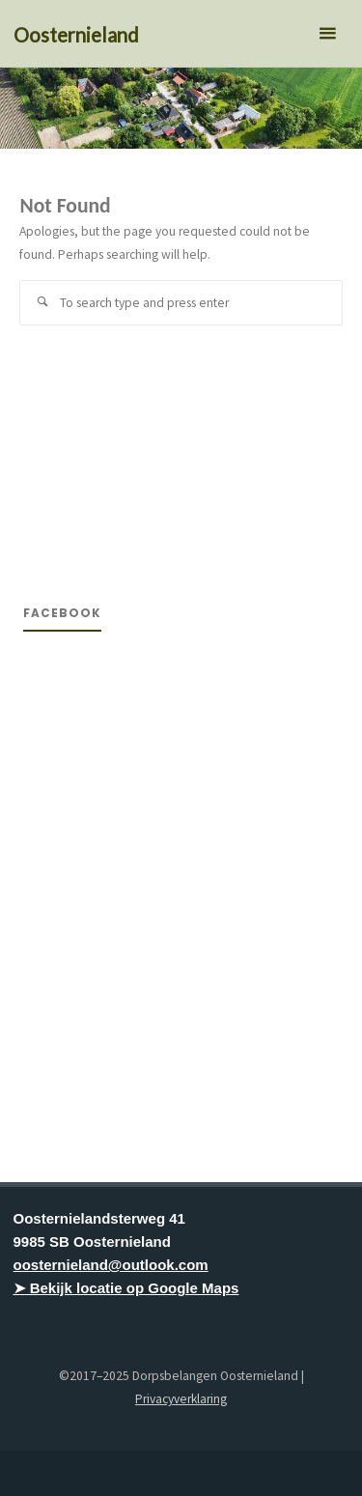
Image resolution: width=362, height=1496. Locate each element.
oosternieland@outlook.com (111, 1264)
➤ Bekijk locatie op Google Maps (126, 1288)
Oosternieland (76, 34)
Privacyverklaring (181, 1399)
